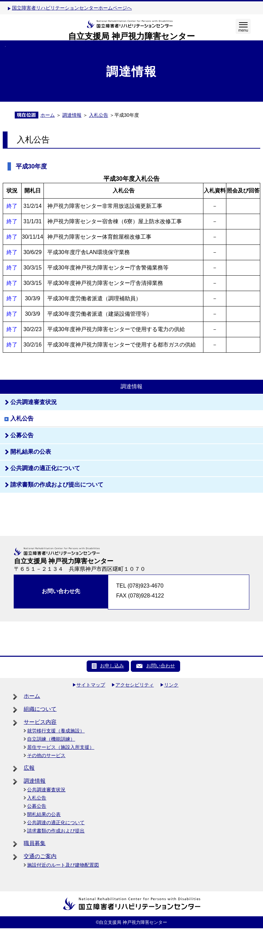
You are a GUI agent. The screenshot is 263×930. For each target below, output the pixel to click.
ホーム (47, 115)
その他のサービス (46, 755)
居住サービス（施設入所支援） (60, 747)
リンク (171, 685)
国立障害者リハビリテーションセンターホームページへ (72, 8)
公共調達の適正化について (56, 822)
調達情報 (72, 115)
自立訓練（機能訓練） (51, 739)
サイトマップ (90, 685)
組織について (40, 709)
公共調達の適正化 (45, 468)
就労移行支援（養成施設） (56, 730)
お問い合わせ (160, 665)
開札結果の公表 (30, 452)
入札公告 (98, 115)
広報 (29, 768)
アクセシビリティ (134, 685)
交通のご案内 (40, 856)
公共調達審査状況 (46, 789)
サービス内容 (40, 722)
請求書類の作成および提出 (56, 830)
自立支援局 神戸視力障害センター (131, 36)
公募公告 (22, 435)
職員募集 (35, 843)
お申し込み (112, 665)
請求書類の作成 (56, 484)
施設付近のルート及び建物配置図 (63, 865)
